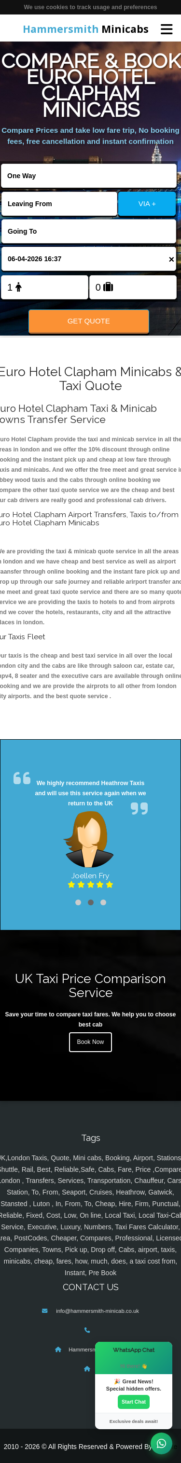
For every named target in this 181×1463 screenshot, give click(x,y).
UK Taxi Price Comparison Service (90, 985)
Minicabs (86, 29)
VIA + (147, 203)
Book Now (90, 1042)
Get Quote (89, 321)
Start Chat (134, 1402)
